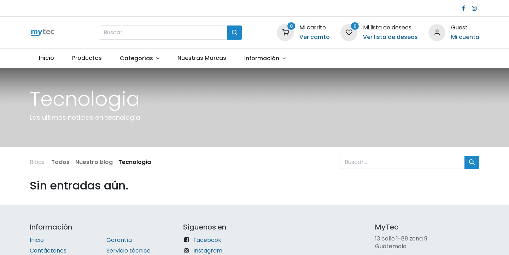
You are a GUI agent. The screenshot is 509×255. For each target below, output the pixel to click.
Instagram (207, 250)
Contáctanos (48, 250)
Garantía (119, 240)
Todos (60, 162)
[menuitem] (46, 58)
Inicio (37, 240)
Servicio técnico (128, 250)
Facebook (207, 240)
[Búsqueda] (234, 33)
